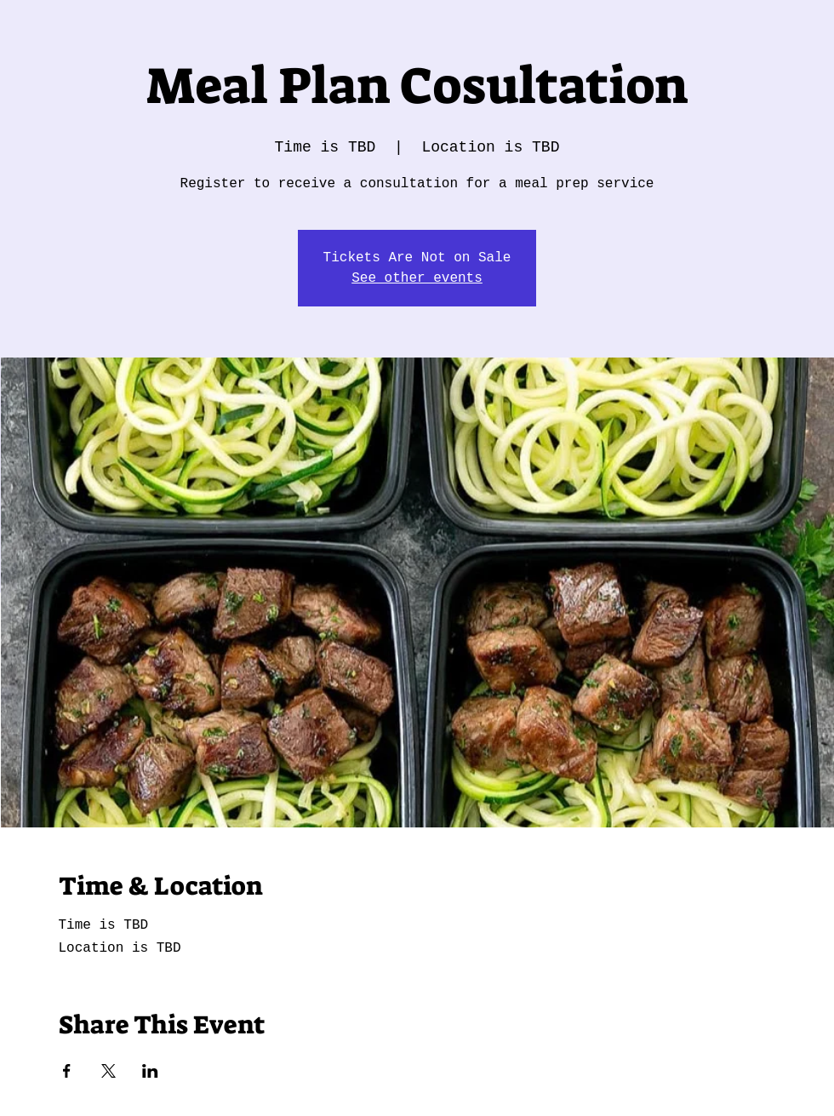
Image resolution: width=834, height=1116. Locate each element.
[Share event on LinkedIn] (150, 1071)
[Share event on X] (108, 1071)
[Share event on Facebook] (67, 1071)
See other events (417, 278)
